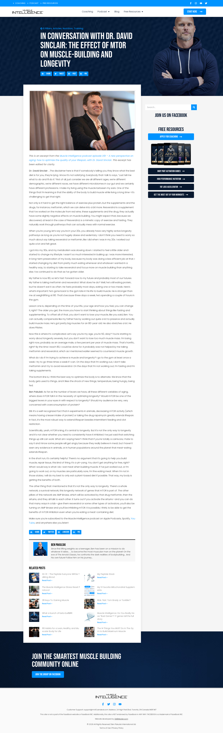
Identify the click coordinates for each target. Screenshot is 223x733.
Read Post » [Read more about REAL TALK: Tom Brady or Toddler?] (102, 603)
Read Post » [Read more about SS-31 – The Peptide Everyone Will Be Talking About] (47, 580)
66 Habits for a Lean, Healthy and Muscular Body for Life (60, 630)
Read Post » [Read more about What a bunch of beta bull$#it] (47, 616)
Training (78, 28)
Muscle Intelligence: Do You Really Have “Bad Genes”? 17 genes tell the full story (115, 616)
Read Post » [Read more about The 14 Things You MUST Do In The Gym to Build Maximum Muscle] (102, 634)
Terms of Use (105, 727)
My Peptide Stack (105, 574)
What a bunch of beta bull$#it (57, 613)
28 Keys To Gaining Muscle (55, 600)
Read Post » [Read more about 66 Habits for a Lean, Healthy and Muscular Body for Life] (47, 634)
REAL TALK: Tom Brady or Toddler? (114, 600)
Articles (57, 28)
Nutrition (68, 28)
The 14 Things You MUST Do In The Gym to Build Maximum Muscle (115, 630)
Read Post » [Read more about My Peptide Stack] (102, 577)
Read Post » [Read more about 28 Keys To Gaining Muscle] (47, 603)
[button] (46, 74)
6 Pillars (47, 28)
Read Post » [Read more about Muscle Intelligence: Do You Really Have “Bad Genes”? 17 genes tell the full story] (102, 622)
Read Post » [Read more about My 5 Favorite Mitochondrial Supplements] (102, 593)
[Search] (194, 107)
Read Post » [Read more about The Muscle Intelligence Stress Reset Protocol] (47, 593)
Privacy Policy (117, 727)
